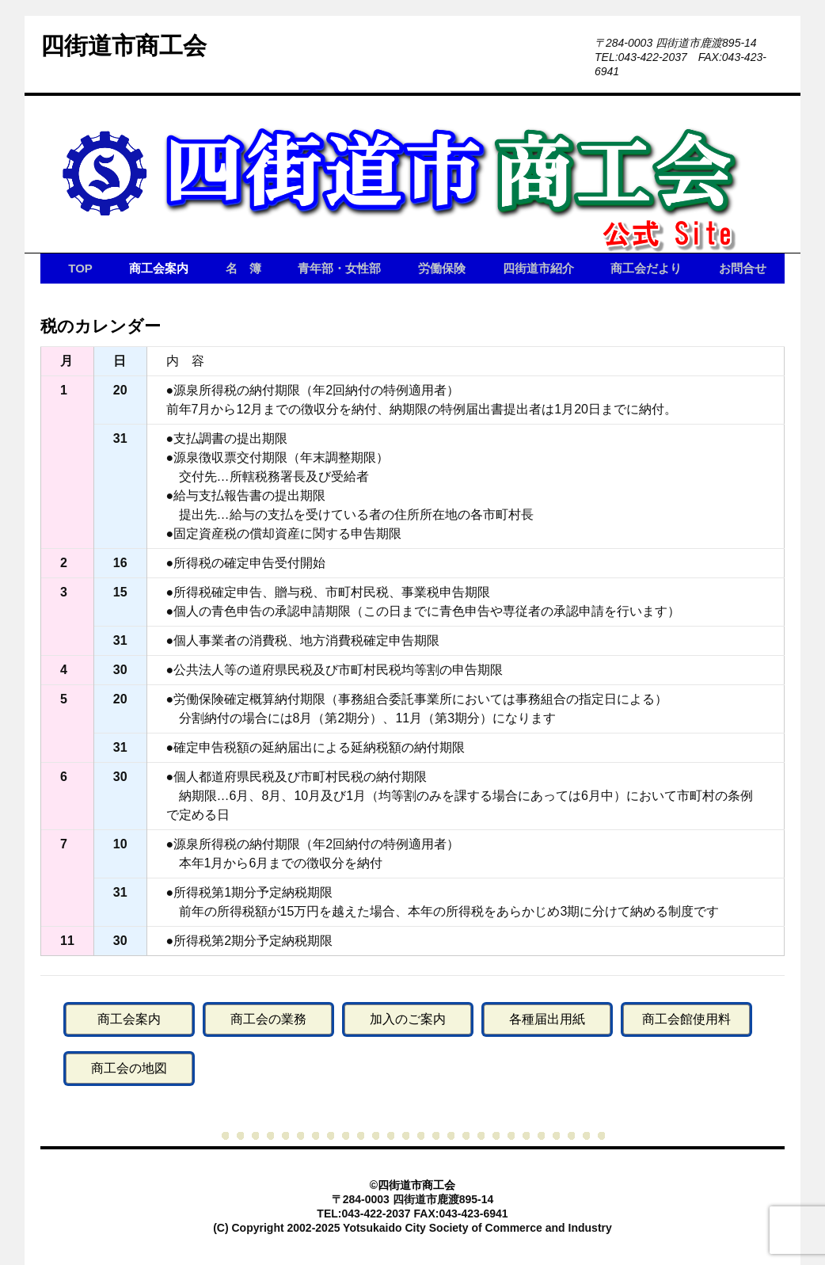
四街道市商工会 (123, 45)
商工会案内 (158, 268)
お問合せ (742, 268)
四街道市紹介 (538, 268)
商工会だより (646, 268)
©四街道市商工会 (412, 1185)
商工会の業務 (268, 1019)
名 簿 (243, 268)
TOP (80, 268)
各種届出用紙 (547, 1019)
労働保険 (442, 268)
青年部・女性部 (339, 268)
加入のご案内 (408, 1019)
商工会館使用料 (686, 1019)
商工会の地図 (129, 1068)
